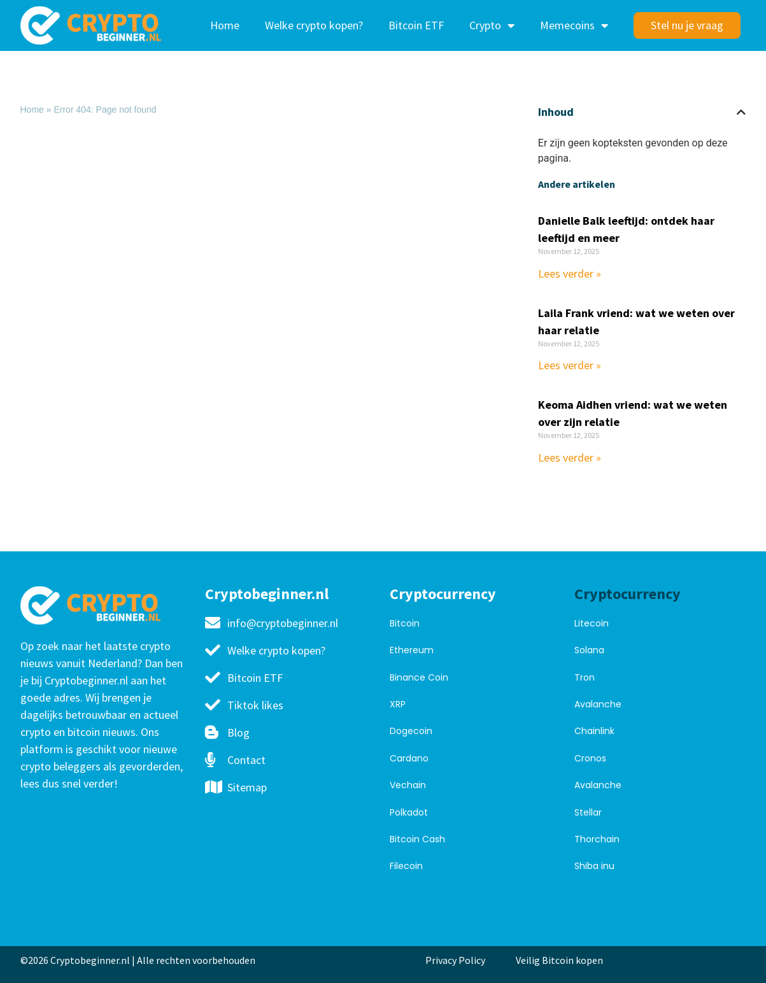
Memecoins (574, 25)
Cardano (409, 758)
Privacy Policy (455, 960)
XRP (398, 704)
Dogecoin (411, 731)
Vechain (408, 785)
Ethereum (412, 650)
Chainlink (594, 731)
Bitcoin (405, 623)
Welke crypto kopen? (314, 25)
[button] (741, 112)
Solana (589, 650)
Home (224, 25)
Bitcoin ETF (416, 25)
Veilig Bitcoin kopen (561, 960)
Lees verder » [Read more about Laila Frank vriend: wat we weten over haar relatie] (569, 365)
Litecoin (591, 623)
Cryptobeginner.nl (267, 594)
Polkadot (409, 812)
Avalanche (597, 704)
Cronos (590, 758)
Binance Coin (419, 677)
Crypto (491, 25)
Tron (584, 677)
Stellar (588, 812)
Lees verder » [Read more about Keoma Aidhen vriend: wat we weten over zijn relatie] (569, 457)
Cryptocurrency (443, 594)
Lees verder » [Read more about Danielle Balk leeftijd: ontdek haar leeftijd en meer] (569, 273)
